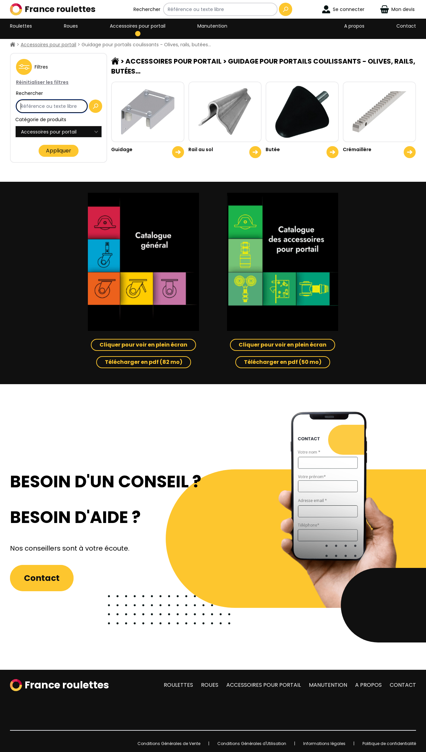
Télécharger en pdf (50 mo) (282, 362)
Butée (273, 149)
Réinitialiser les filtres (42, 82)
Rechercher (146, 9)
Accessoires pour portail (137, 26)
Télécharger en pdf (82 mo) (143, 362)
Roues (71, 26)
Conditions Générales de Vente (168, 743)
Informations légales (324, 743)
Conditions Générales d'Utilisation (251, 743)
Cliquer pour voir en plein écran (143, 345)
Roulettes (21, 26)
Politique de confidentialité (389, 743)
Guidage (121, 149)
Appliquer (58, 150)
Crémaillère (357, 149)
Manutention (212, 26)
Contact (406, 26)
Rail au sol (200, 149)
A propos (354, 26)
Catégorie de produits (40, 119)
